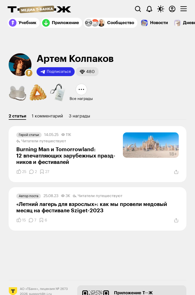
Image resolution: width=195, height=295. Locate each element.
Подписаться (55, 71)
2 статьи (17, 116)
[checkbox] (183, 9)
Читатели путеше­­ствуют (41, 141)
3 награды (79, 116)
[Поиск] (138, 9)
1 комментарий (47, 116)
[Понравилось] (21, 172)
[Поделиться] (176, 172)
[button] (29, 73)
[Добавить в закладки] (44, 172)
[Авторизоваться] (172, 9)
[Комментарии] (33, 172)
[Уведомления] (149, 9)
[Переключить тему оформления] (161, 9)
